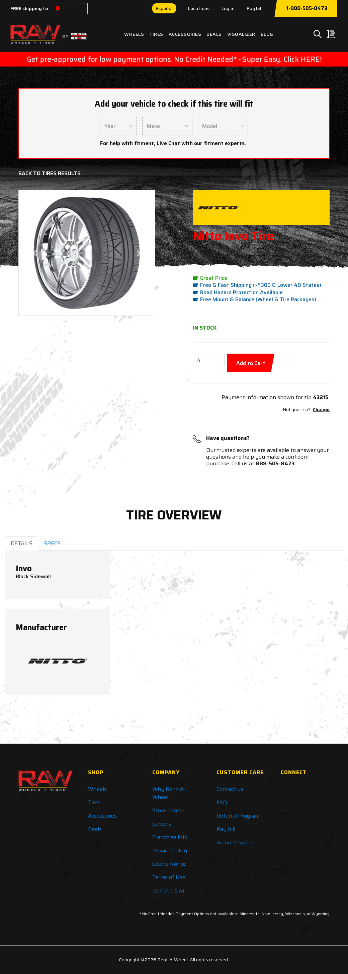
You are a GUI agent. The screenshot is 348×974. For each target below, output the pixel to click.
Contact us (229, 789)
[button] (34, 253)
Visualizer (241, 34)
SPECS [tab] (52, 543)
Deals (214, 34)
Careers (161, 824)
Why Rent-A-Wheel (169, 793)
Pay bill (255, 8)
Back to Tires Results (49, 173)
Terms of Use (168, 877)
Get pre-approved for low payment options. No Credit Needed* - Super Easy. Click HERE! (174, 59)
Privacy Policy (169, 850)
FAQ (221, 802)
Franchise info (170, 837)
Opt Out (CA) (168, 890)
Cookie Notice (169, 864)
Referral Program (238, 816)
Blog (267, 34)
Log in (228, 8)
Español (164, 8)
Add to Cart (250, 363)
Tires (156, 34)
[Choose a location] (58, 8)
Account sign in (235, 842)
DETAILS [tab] (21, 543)
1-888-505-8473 (306, 8)
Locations (198, 8)
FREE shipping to (29, 8)
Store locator (168, 810)
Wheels (134, 34)
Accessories (185, 34)
